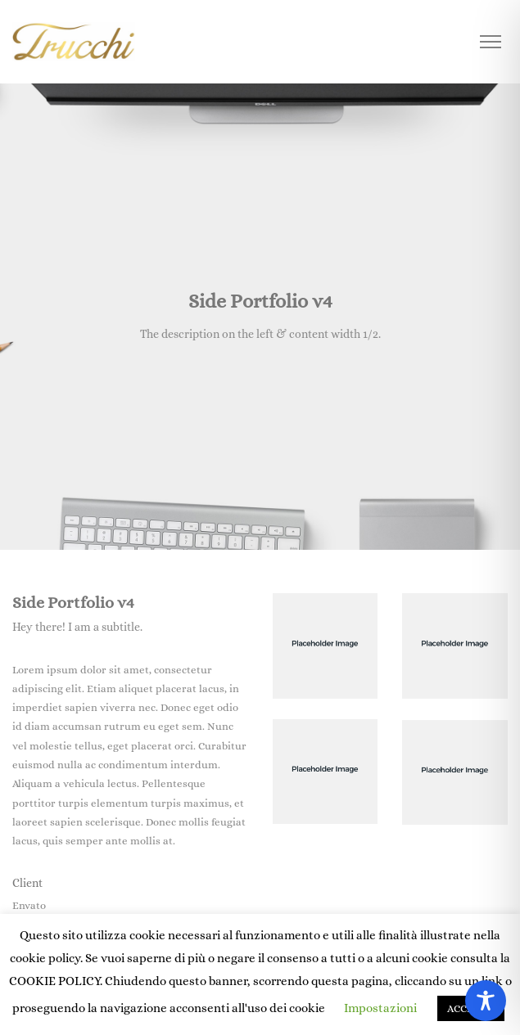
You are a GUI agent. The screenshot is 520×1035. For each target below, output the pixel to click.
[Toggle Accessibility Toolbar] (485, 1001)
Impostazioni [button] (380, 1008)
